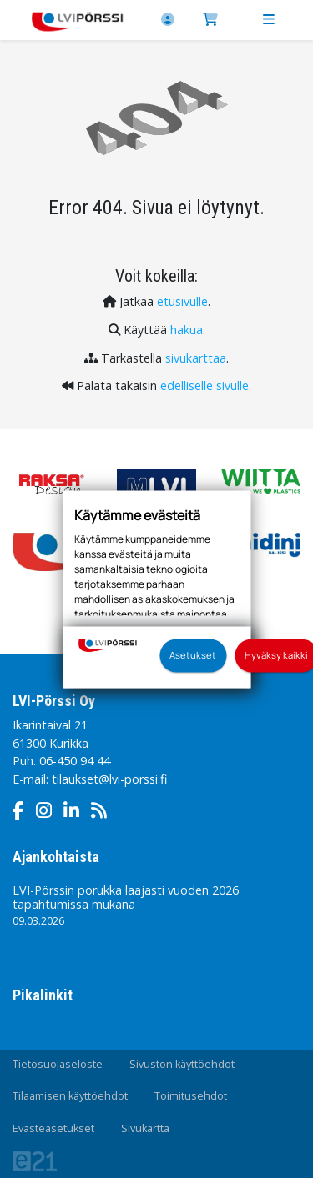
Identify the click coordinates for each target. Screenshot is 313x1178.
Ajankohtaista (56, 856)
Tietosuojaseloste (58, 1064)
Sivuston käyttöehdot (182, 1064)
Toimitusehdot (190, 1096)
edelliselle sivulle (204, 386)
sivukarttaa (195, 358)
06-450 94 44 (74, 761)
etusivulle (182, 301)
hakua (186, 330)
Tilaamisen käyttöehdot (70, 1096)
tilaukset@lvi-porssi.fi (109, 779)
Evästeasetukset (53, 1128)
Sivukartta (145, 1128)
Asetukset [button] (192, 655)
